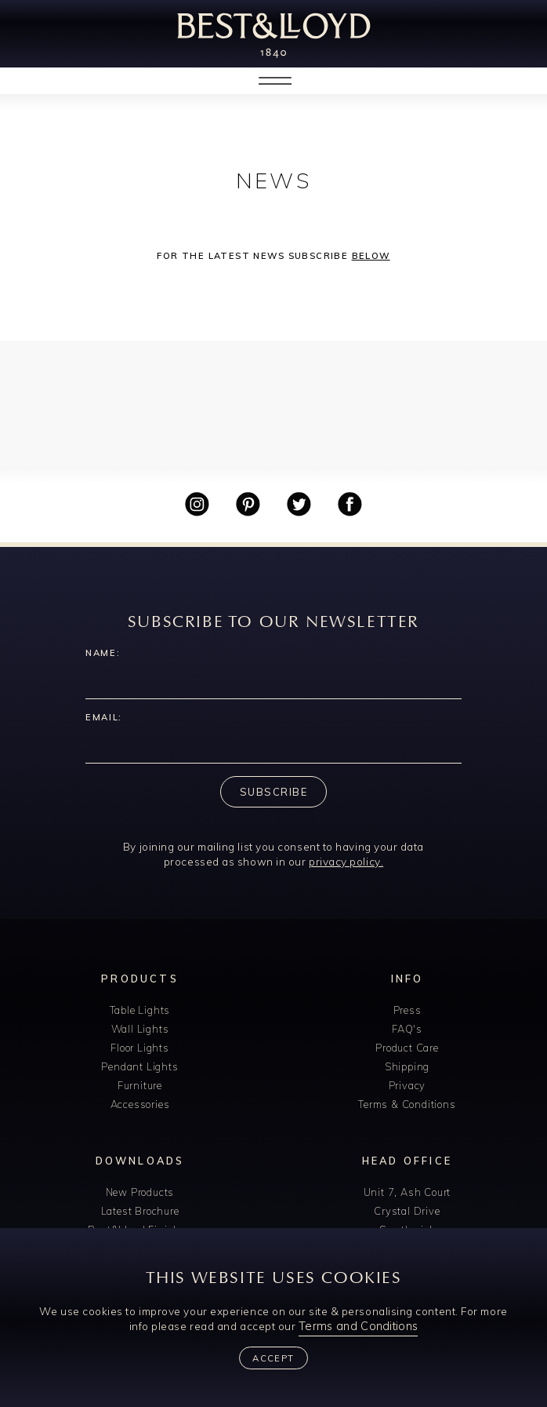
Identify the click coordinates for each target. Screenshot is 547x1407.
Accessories (140, 1104)
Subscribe (273, 792)
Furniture (140, 1085)
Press (407, 1010)
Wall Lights (140, 1028)
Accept (273, 1358)
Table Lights (140, 1010)
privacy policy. (346, 861)
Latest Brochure (140, 1211)
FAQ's (407, 1028)
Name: (102, 652)
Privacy (407, 1085)
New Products (140, 1192)
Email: (103, 717)
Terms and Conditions (358, 1326)
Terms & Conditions (406, 1104)
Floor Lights (139, 1047)
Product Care (407, 1047)
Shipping (407, 1066)
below (371, 255)
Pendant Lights (139, 1066)
